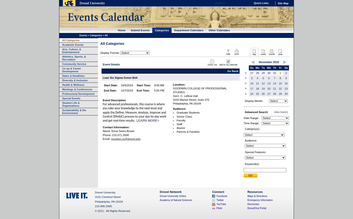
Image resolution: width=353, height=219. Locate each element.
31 (274, 73)
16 (286, 83)
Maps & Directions (257, 196)
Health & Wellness (73, 84)
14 (274, 83)
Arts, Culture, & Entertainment (71, 51)
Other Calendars (219, 30)
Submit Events (140, 30)
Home (121, 30)
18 (257, 88)
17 (251, 88)
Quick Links (261, 3)
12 (263, 83)
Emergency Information (260, 200)
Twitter (220, 200)
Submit (250, 175)
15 (280, 83)
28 (257, 73)
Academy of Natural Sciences (176, 200)
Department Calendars (189, 30)
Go (246, 3)
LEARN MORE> (147, 120)
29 (263, 73)
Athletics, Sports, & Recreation (74, 58)
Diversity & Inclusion (75, 80)
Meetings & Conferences (77, 89)
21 (274, 88)
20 (268, 88)
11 (257, 83)
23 (286, 88)
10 (251, 83)
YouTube (221, 204)
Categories (162, 30)
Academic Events (73, 44)
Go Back (232, 71)
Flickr (219, 208)
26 (263, 93)
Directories (253, 204)
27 (251, 73)
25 (257, 93)
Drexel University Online (173, 196)
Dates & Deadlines (73, 75)
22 (280, 88)
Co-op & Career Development (71, 70)
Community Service (74, 64)
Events (83, 35)
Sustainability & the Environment (74, 111)
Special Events (71, 98)
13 (268, 83)
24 (251, 93)
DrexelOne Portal (256, 208)
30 (268, 73)
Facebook (221, 196)
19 (263, 88)
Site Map (283, 3)
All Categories (70, 40)
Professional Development (78, 93)
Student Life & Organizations (71, 104)
